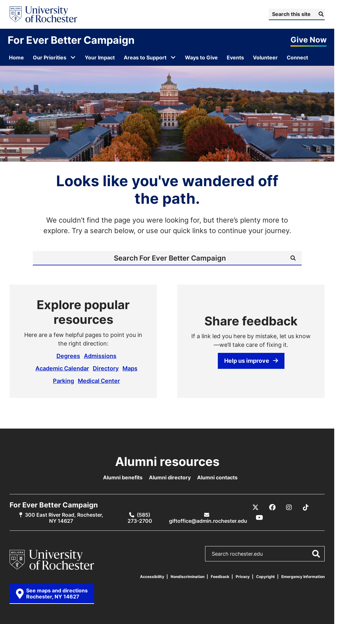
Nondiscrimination (187, 576)
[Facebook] (272, 507)
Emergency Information (303, 576)
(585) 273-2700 (140, 517)
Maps (129, 368)
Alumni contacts (217, 477)
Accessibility (152, 576)
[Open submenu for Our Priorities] (73, 57)
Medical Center (99, 381)
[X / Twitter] (255, 507)
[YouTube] (259, 518)
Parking (63, 381)
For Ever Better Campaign (71, 40)
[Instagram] (289, 507)
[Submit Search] (320, 14)
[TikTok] (305, 507)
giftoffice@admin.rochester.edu (208, 520)
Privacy (243, 576)
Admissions (100, 356)
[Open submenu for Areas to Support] (173, 57)
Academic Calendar (62, 368)
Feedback (220, 576)
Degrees (68, 356)
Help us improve (251, 360)
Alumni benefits (123, 477)
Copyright (265, 576)
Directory (106, 368)
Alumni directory (170, 477)
